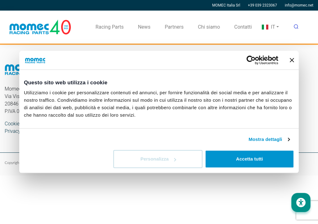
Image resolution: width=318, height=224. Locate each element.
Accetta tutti (249, 159)
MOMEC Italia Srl (226, 5)
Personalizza (158, 159)
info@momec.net (299, 5)
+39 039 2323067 (262, 5)
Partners (174, 27)
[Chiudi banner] (292, 60)
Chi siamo (209, 27)
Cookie (12, 124)
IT (268, 27)
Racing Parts (110, 27)
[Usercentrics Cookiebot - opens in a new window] (251, 60)
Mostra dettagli (265, 139)
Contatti (243, 27)
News (144, 27)
